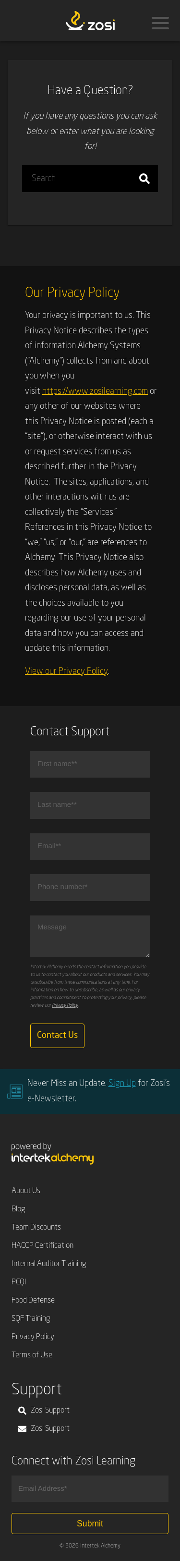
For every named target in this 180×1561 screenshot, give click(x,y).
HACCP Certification (42, 1246)
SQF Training (31, 1319)
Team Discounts (36, 1228)
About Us (26, 1191)
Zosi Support (44, 1410)
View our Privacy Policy (66, 671)
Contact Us (57, 1035)
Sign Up (122, 1083)
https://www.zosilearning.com (95, 391)
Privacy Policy (65, 1005)
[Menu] (160, 23)
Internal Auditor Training (49, 1264)
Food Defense (33, 1301)
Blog (18, 1209)
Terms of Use (32, 1355)
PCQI (19, 1282)
